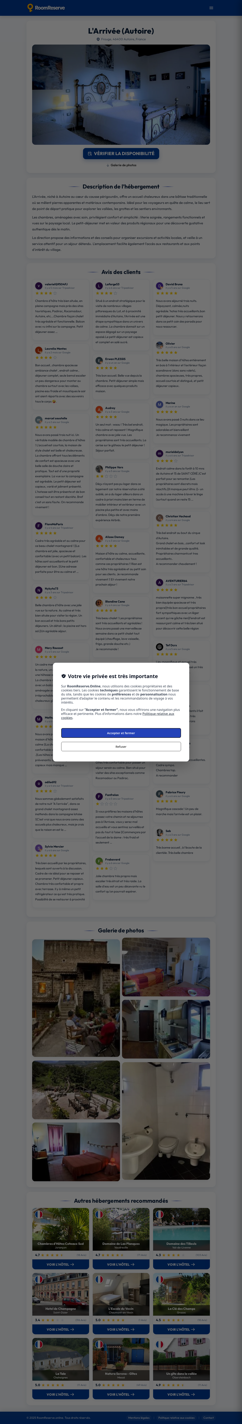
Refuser (121, 746)
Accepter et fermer (121, 733)
